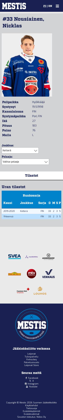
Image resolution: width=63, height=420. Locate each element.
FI (44, 6)
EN (50, 6)
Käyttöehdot (31, 405)
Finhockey (31, 359)
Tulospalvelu (31, 356)
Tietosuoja (31, 408)
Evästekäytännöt (31, 411)
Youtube (33, 386)
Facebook (33, 378)
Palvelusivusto (31, 362)
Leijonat (31, 353)
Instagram (33, 383)
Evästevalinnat (31, 414)
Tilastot (31, 175)
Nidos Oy (41, 416)
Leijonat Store (31, 365)
